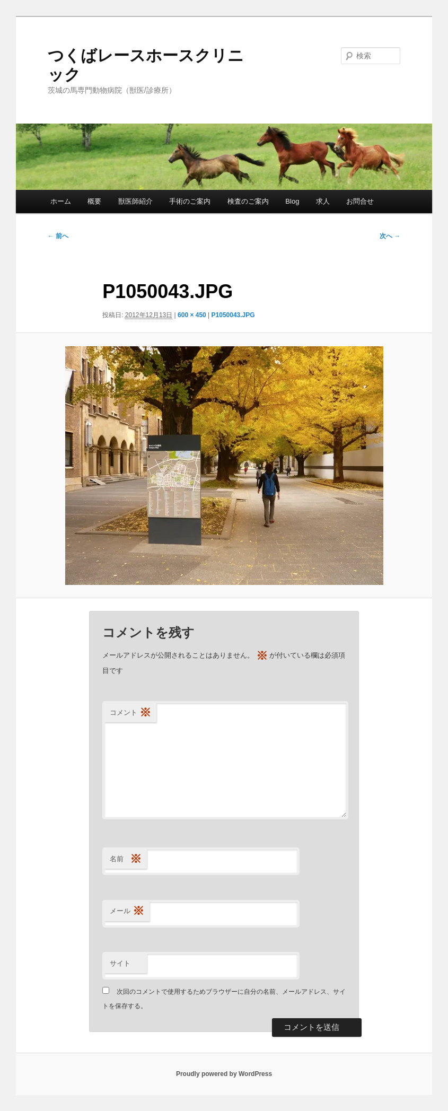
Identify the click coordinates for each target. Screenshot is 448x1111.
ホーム (60, 201)
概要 (94, 201)
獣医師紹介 (135, 201)
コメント (130, 713)
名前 (126, 859)
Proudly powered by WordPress (224, 1074)
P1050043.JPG (233, 315)
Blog (292, 201)
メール (127, 911)
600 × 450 (192, 315)
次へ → (390, 236)
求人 (323, 201)
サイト (120, 963)
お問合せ (360, 201)
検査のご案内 (248, 201)
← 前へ (58, 236)
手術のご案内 (189, 201)
